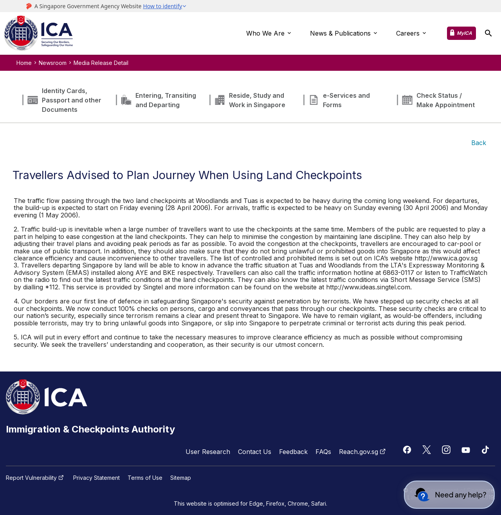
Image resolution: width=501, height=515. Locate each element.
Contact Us (254, 451)
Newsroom (53, 62)
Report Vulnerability (35, 478)
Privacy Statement (96, 478)
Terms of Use (145, 478)
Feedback (293, 451)
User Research (208, 451)
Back (478, 143)
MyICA (464, 33)
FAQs (323, 451)
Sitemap (180, 478)
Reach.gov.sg (363, 451)
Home (24, 62)
